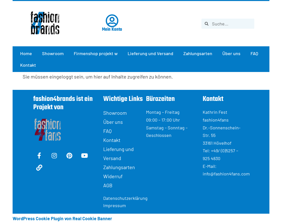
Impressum (114, 205)
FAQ (254, 53)
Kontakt (28, 65)
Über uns (231, 53)
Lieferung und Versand (150, 53)
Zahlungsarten (197, 53)
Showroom (53, 53)
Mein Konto (112, 29)
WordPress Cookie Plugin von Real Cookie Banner (62, 218)
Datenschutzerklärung (124, 198)
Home (26, 53)
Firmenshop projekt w (96, 53)
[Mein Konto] (112, 20)
